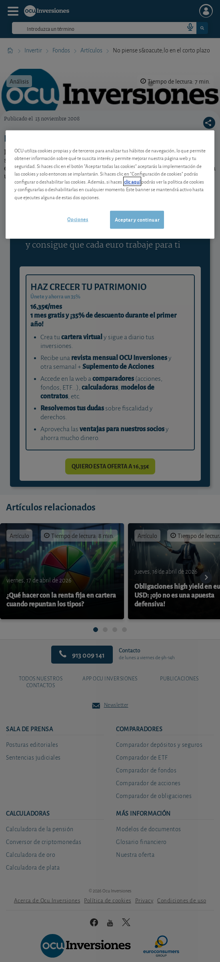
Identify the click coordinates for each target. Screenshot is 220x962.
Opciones (77, 219)
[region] (110, 184)
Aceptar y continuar (137, 219)
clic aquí (132, 181)
